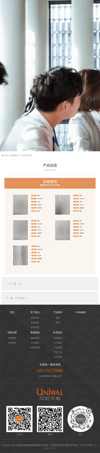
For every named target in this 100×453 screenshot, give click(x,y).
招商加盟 (12, 332)
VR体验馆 (80, 312)
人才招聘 (58, 343)
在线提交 (12, 343)
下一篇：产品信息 (15, 298)
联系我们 (58, 332)
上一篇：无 (15, 283)
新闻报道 (15, 155)
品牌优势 (12, 338)
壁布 (58, 318)
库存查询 (58, 357)
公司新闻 (35, 343)
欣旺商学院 (26, 155)
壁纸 (58, 323)
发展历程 (35, 327)
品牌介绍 (35, 318)
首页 (4, 155)
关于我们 (35, 312)
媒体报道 (35, 338)
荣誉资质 (35, 323)
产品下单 (58, 352)
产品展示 (58, 312)
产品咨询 (58, 347)
